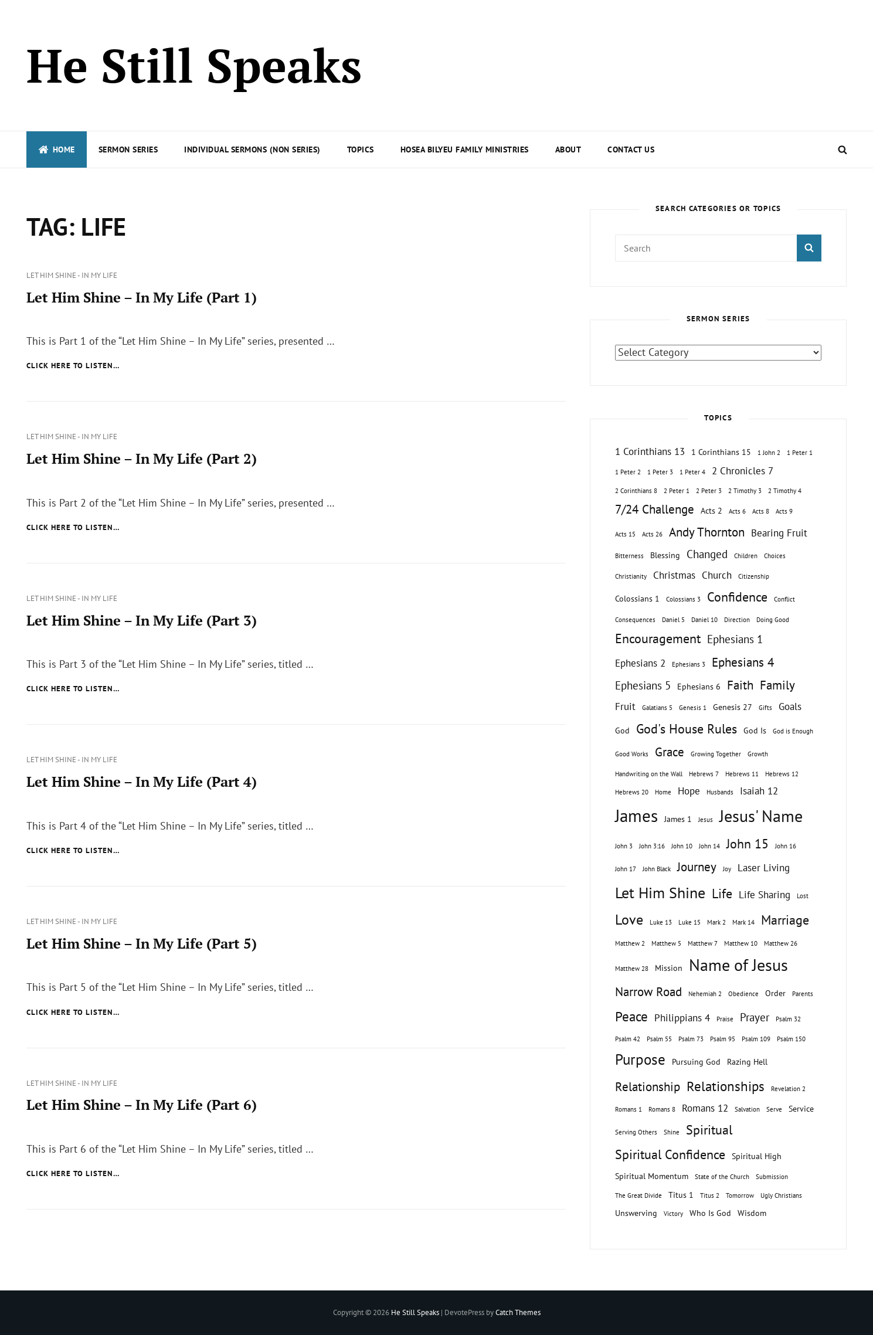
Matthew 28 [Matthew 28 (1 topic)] (631, 968)
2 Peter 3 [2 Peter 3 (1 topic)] (709, 491)
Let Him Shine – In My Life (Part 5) (141, 943)
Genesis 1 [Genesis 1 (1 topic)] (692, 708)
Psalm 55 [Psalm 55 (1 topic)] (659, 1039)
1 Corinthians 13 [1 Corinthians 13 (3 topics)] (650, 451)
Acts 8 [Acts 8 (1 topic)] (760, 511)
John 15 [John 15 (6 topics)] (747, 843)
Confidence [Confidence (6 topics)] (737, 597)
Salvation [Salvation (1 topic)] (747, 1109)
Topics (360, 149)
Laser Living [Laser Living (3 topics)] (764, 867)
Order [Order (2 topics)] (775, 992)
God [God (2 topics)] (622, 730)
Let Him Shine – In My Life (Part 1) (141, 297)
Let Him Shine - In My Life (71, 275)
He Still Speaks (194, 65)
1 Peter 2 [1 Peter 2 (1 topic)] (628, 472)
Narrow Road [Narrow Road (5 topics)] (648, 992)
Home (56, 149)
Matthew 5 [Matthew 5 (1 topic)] (666, 943)
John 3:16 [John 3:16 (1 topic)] (652, 846)
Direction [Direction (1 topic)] (737, 620)
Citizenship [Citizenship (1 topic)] (753, 576)
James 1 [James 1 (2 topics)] (678, 818)
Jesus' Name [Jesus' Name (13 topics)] (761, 816)
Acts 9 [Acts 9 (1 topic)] (784, 511)
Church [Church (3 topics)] (717, 575)
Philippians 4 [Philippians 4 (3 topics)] (682, 1017)
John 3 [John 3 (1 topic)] (624, 846)
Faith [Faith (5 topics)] (740, 685)
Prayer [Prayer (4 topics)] (754, 1017)
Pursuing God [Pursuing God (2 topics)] (696, 1061)
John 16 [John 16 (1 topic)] (785, 846)
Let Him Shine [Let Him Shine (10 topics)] (660, 892)
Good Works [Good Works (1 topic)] (631, 754)
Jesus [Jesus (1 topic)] (705, 820)
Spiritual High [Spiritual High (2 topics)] (757, 1155)
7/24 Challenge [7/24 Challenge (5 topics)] (654, 509)
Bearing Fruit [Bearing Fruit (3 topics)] (779, 532)
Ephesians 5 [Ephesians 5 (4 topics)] (643, 685)
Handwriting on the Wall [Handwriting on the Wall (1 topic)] (648, 774)
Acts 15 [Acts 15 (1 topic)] (625, 534)
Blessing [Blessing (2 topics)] (665, 555)
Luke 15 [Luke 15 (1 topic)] (689, 922)
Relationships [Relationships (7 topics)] (726, 1086)
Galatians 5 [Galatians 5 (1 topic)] (657, 708)
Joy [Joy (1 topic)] (727, 869)
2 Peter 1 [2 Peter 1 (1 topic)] (676, 491)
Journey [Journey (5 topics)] (696, 867)
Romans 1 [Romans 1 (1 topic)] (628, 1109)
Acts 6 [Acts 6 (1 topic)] (737, 511)
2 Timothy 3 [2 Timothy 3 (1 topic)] (745, 491)
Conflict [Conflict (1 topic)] (784, 599)
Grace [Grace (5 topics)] (669, 752)
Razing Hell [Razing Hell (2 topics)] (747, 1061)
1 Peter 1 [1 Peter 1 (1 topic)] (800, 453)
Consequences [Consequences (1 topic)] (635, 620)
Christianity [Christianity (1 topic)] (631, 576)
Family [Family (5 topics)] (777, 685)
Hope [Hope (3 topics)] (689, 790)
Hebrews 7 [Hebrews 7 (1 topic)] (704, 774)
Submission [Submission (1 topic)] (772, 1177)
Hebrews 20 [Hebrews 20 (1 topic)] (631, 792)
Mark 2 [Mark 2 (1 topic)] (716, 922)
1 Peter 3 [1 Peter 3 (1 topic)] (660, 472)
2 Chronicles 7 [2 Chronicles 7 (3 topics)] (742, 470)
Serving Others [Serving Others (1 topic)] (636, 1132)
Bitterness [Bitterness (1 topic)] (629, 556)
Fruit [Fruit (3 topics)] (625, 706)
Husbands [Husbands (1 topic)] (719, 792)
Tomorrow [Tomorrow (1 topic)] (740, 1195)
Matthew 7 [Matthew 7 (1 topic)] (703, 943)
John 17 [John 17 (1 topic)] (625, 869)
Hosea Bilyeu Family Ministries (464, 149)
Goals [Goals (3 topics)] (790, 706)
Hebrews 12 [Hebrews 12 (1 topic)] (782, 774)
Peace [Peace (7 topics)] (631, 1016)
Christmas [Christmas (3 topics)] (674, 575)
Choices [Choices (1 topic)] (775, 556)
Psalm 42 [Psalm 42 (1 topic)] (627, 1039)
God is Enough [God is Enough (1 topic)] (793, 731)
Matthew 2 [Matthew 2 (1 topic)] (630, 943)
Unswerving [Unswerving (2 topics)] (636, 1212)
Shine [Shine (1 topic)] (672, 1132)
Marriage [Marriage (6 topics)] (785, 920)
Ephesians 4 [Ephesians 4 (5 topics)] (743, 662)
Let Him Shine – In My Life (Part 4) (141, 781)
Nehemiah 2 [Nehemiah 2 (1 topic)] (705, 994)
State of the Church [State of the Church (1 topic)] (722, 1177)
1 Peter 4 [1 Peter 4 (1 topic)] (692, 472)
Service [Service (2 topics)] (801, 1108)
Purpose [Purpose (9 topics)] (640, 1059)
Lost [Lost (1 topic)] (803, 896)
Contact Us (630, 149)
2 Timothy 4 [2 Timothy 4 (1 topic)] (784, 491)
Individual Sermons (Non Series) (252, 149)
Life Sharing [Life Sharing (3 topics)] (764, 894)
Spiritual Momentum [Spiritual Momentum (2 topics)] (651, 1175)
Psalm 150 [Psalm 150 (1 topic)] (791, 1039)
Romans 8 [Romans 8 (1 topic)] (661, 1109)
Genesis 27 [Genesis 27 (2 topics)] (732, 706)
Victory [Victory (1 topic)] (673, 1214)
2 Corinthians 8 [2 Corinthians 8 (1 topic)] (636, 491)
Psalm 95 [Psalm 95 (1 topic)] (722, 1039)
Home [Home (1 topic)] (663, 792)
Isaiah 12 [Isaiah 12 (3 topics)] (759, 790)
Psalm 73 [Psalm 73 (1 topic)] (691, 1039)
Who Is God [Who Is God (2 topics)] (710, 1212)
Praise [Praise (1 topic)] (724, 1019)
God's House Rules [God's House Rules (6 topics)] (686, 729)
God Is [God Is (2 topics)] (754, 730)
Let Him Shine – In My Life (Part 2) (141, 458)
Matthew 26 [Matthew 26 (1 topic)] (780, 943)
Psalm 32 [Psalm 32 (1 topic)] (788, 1019)
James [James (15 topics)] (636, 815)
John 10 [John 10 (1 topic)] (681, 846)
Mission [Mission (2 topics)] (668, 967)
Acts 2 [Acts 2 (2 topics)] (711, 510)
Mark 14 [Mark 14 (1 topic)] (743, 922)
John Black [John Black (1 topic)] (657, 869)
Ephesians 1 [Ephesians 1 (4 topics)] (735, 639)
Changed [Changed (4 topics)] (707, 554)
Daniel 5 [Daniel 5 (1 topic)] (673, 620)
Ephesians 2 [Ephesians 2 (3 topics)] (640, 663)
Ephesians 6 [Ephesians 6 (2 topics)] (699, 686)
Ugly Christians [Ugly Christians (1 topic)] (781, 1195)
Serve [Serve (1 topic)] (774, 1109)
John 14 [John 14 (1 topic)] (709, 846)
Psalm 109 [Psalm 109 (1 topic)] (756, 1039)
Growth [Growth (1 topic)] (758, 754)
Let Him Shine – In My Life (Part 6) (141, 1104)
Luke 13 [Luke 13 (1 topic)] (661, 922)
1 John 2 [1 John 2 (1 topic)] (768, 453)
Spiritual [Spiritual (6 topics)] (709, 1130)
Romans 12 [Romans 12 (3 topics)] (705, 1108)
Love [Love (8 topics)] (629, 919)
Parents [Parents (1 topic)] (802, 994)
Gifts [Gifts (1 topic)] (765, 708)
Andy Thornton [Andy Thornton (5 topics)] (707, 532)
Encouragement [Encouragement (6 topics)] (658, 638)
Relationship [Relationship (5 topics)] (647, 1087)
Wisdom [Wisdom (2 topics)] (752, 1212)
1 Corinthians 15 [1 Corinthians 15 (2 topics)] (721, 451)
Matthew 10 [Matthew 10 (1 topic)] (740, 943)
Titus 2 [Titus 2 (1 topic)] (709, 1195)
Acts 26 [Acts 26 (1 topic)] (652, 534)
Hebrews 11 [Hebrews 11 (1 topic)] (742, 774)
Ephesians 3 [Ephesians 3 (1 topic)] (688, 664)
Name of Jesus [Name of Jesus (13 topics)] (738, 965)
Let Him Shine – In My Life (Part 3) (141, 620)
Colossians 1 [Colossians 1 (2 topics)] (637, 598)
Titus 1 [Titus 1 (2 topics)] (681, 1194)
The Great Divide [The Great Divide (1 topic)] (638, 1195)
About (568, 149)
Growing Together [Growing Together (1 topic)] (716, 754)
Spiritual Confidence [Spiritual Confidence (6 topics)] (670, 1154)
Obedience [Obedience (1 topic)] (743, 994)
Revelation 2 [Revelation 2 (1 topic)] (788, 1089)
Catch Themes (518, 1312)
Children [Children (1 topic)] (745, 556)
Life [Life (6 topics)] (722, 893)
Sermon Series (128, 149)
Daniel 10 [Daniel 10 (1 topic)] (704, 620)
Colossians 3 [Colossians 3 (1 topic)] (683, 599)
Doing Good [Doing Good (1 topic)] (772, 620)
